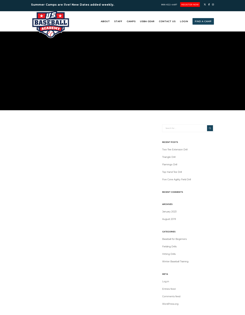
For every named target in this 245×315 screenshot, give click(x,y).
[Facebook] (209, 4)
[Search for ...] (188, 128)
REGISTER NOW (190, 4)
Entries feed (168, 289)
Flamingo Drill (169, 164)
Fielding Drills (169, 246)
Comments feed (171, 296)
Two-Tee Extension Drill (175, 149)
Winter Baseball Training (175, 261)
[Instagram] (213, 4)
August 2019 (169, 219)
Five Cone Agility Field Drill (176, 179)
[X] (205, 4)
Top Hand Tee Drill (172, 172)
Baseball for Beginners (174, 239)
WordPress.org (170, 304)
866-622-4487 (169, 4)
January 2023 (169, 211)
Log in (165, 281)
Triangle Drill (168, 157)
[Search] (210, 128)
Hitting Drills (169, 254)
